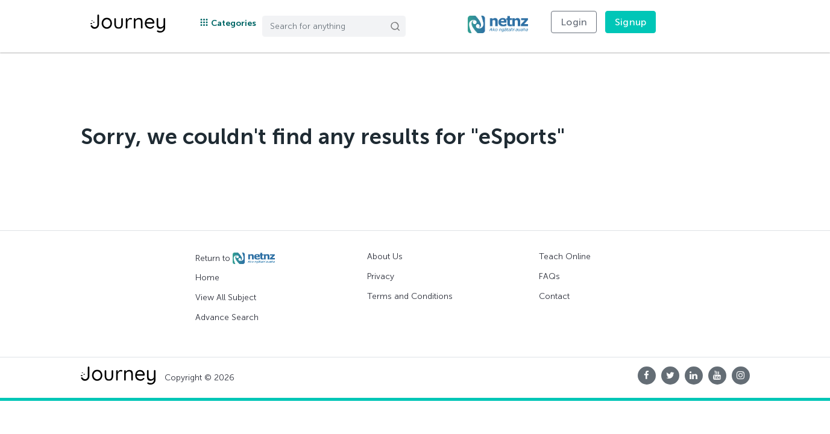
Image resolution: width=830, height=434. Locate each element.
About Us (385, 256)
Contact (554, 296)
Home (207, 277)
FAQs (549, 276)
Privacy (380, 276)
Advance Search (227, 317)
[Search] (334, 26)
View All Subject (225, 297)
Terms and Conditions (410, 296)
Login (574, 22)
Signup (630, 22)
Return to (235, 259)
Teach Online (565, 256)
